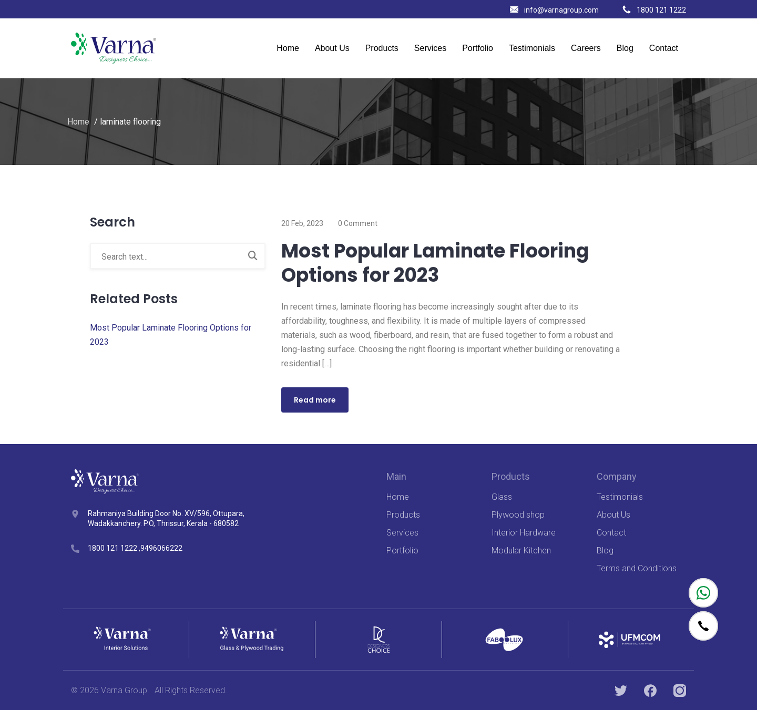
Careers (586, 48)
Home (288, 48)
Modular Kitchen (521, 550)
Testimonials (532, 48)
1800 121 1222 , (114, 548)
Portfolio (477, 48)
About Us (332, 48)
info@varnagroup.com (554, 10)
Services (430, 48)
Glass (502, 497)
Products (381, 48)
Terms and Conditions (637, 568)
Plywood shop (518, 515)
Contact (663, 48)
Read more (315, 400)
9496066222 (161, 548)
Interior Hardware (524, 533)
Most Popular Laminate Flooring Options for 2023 (435, 263)
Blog (625, 48)
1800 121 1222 (654, 10)
